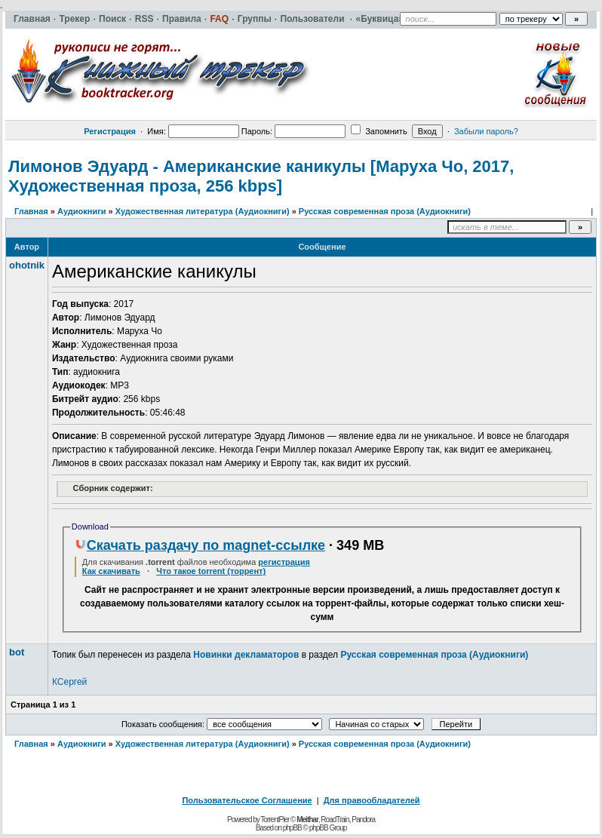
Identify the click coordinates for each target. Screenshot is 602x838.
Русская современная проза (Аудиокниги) (385, 211)
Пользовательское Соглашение (247, 800)
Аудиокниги (81, 211)
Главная (31, 211)
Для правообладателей (372, 800)
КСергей (69, 682)
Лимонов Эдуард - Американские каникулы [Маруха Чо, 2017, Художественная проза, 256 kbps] (261, 176)
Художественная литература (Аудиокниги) (202, 211)
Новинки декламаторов (246, 654)
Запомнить (379, 131)
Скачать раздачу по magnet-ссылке (200, 545)
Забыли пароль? (486, 131)
